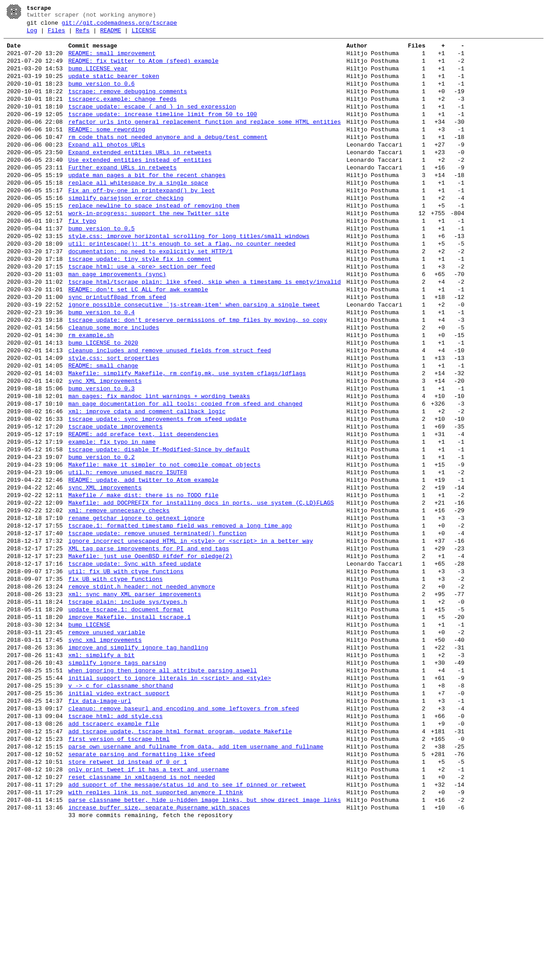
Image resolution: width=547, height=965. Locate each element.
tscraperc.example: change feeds (122, 114)
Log (32, 34)
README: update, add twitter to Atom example (143, 562)
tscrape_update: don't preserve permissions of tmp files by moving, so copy (197, 374)
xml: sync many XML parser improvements (134, 696)
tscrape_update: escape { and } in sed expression (152, 123)
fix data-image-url (99, 822)
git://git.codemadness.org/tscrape (119, 26)
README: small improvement (111, 60)
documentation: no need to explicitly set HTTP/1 (150, 293)
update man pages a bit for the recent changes (146, 203)
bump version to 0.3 (101, 454)
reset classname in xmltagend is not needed (141, 912)
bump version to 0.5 (101, 266)
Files (56, 34)
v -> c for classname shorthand (120, 804)
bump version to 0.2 (101, 535)
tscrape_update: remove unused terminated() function (157, 625)
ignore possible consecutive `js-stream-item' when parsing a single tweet (194, 356)
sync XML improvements (105, 445)
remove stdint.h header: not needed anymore (141, 688)
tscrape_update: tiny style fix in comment (139, 302)
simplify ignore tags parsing (117, 777)
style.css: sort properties (113, 419)
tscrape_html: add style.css (115, 840)
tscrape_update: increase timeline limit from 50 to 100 (162, 132)
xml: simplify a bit (101, 768)
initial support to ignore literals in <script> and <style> (169, 795)
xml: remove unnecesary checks (118, 598)
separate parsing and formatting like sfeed (141, 885)
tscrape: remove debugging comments (127, 105)
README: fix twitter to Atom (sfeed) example (143, 69)
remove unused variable (106, 741)
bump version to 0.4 (101, 365)
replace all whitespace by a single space (138, 212)
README (110, 34)
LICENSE (144, 34)
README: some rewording (106, 150)
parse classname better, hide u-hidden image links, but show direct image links (204, 939)
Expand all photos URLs (106, 168)
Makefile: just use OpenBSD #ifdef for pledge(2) (150, 652)
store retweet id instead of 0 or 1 (127, 894)
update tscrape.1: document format (125, 714)
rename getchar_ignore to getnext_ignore (136, 607)
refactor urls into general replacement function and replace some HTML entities (204, 141)
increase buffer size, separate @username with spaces (159, 947)
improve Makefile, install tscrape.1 (129, 723)
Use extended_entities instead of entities (139, 186)
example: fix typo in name (111, 517)
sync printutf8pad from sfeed (117, 347)
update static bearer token (113, 87)
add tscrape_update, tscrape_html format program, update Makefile (180, 858)
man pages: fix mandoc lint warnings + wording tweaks (159, 463)
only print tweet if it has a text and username (148, 903)
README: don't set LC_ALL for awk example (138, 338)
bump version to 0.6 (101, 96)
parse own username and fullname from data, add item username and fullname (195, 876)
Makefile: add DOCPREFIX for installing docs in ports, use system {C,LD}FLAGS (201, 589)
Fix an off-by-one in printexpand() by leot (141, 221)
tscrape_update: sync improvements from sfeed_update (157, 490)
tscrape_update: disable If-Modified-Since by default (159, 526)
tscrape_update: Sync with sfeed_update (134, 661)
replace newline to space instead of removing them (153, 239)
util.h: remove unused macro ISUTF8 (127, 553)
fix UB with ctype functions (115, 679)
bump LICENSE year (98, 78)
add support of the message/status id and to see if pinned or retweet (187, 921)
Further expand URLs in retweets (122, 194)
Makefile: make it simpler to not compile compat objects (164, 544)
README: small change (103, 428)
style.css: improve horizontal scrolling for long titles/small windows (188, 275)
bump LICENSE (89, 732)
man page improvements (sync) (117, 320)
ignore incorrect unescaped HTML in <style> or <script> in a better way (190, 634)
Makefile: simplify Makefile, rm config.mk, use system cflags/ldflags (187, 437)
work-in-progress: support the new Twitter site (148, 248)
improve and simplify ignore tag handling (138, 759)
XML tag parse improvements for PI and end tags (148, 643)
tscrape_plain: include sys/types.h (127, 705)
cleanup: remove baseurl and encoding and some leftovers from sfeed (183, 831)
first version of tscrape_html (118, 867)
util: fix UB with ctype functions (125, 670)
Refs (83, 34)
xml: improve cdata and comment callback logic (146, 481)
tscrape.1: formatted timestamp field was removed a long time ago (180, 616)
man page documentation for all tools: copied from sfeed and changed (185, 472)
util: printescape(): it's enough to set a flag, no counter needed (181, 284)
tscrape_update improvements (115, 499)
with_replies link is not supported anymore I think (155, 930)
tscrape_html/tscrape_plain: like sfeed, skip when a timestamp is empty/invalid (204, 329)
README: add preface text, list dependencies (143, 508)
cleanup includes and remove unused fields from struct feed (169, 410)
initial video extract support (118, 813)
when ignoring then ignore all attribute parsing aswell (162, 786)
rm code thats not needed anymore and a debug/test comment (167, 159)
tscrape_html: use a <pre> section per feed (141, 311)
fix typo (82, 257)
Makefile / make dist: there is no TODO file (143, 580)
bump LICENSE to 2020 (103, 401)
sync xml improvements (105, 750)
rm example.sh (90, 392)
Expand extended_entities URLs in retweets (139, 177)
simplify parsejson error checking (125, 230)
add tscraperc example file (113, 849)
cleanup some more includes (113, 383)
